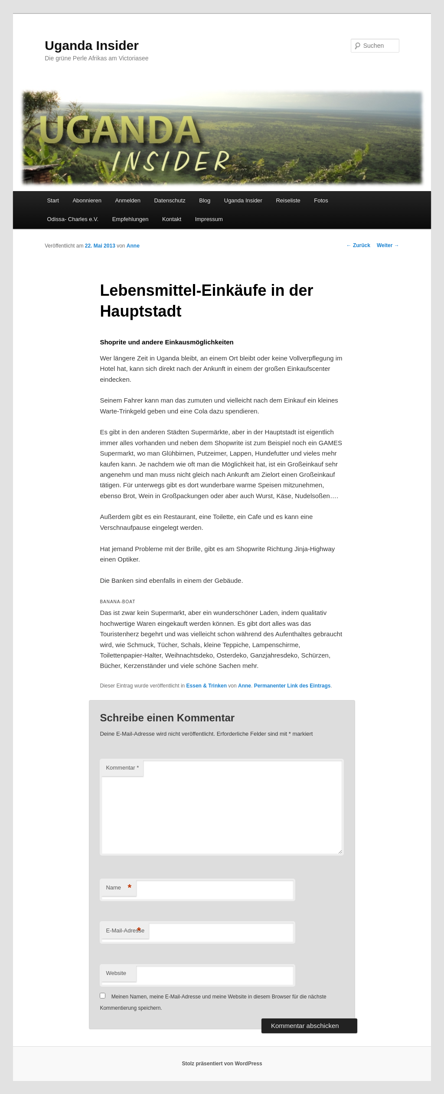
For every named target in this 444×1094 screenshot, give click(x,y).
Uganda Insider (92, 45)
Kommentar (122, 767)
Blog (204, 200)
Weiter (388, 245)
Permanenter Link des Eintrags (292, 686)
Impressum (209, 219)
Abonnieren (86, 200)
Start (53, 200)
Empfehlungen (130, 219)
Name (118, 888)
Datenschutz (169, 200)
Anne (133, 246)
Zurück (358, 245)
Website (116, 973)
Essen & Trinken (206, 686)
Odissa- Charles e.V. (72, 219)
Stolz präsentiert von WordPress (222, 1064)
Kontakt (171, 219)
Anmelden (127, 200)
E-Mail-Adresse (125, 931)
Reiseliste (288, 200)
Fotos (321, 200)
